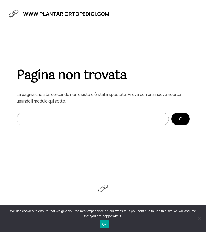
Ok (104, 224)
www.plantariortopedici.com (66, 13)
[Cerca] (180, 119)
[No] (199, 218)
